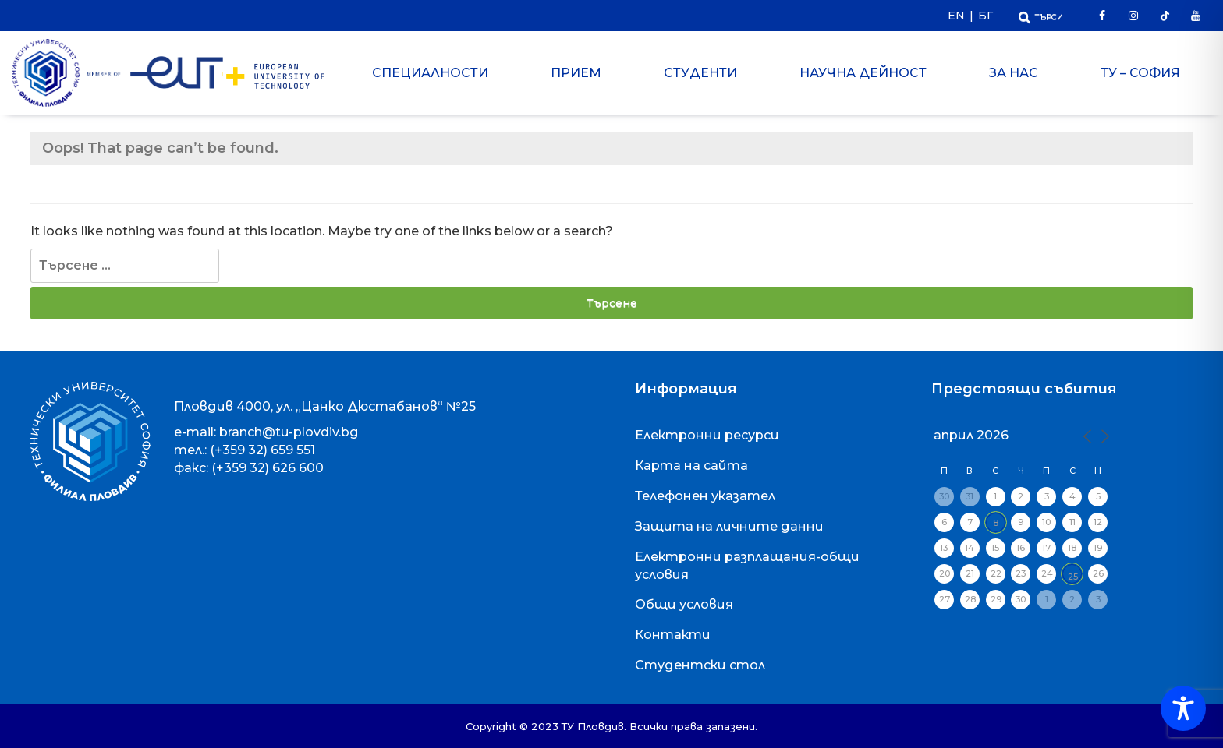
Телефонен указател (705, 496)
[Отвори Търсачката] (1041, 15)
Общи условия (684, 604)
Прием (576, 72)
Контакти (673, 634)
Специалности (430, 72)
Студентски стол (700, 665)
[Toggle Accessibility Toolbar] (1183, 708)
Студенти (700, 72)
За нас (1013, 72)
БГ (985, 16)
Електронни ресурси (707, 435)
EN (956, 16)
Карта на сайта (691, 465)
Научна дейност (863, 72)
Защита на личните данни (729, 526)
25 (1073, 576)
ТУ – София (1140, 72)
